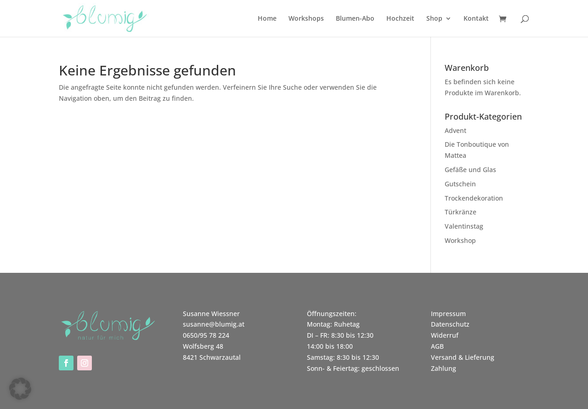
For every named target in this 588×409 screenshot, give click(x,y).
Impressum (448, 313)
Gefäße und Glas (470, 169)
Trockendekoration (474, 198)
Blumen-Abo (355, 19)
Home (267, 19)
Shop (434, 19)
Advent (455, 130)
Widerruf (444, 335)
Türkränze (460, 211)
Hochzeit (400, 19)
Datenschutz (450, 324)
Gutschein (460, 183)
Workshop (460, 240)
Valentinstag (464, 226)
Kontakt (476, 19)
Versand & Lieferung (462, 357)
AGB (437, 346)
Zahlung (443, 368)
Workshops (306, 19)
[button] (20, 389)
